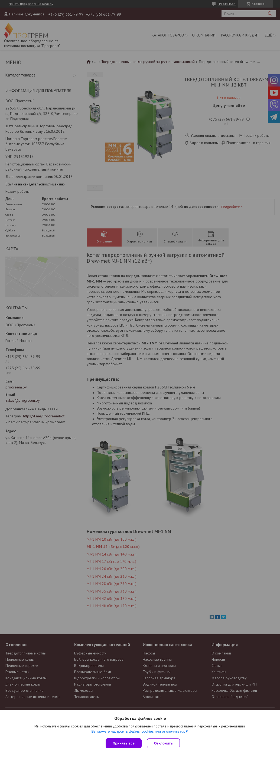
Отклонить (163, 743)
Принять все (124, 743)
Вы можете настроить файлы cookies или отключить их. (138, 731)
